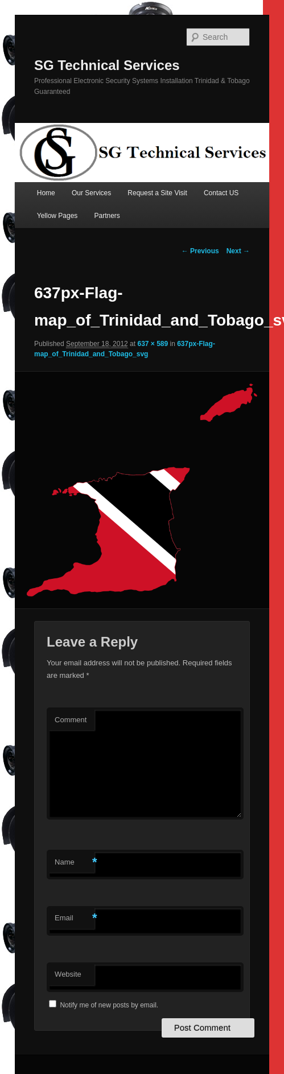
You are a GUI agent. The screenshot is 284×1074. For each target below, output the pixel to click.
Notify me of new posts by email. (109, 1005)
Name (74, 862)
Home (46, 193)
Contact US (221, 193)
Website (68, 974)
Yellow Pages (57, 216)
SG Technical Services (107, 65)
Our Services (91, 193)
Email (74, 918)
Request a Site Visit (157, 193)
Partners (107, 216)
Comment (71, 719)
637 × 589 (152, 344)
